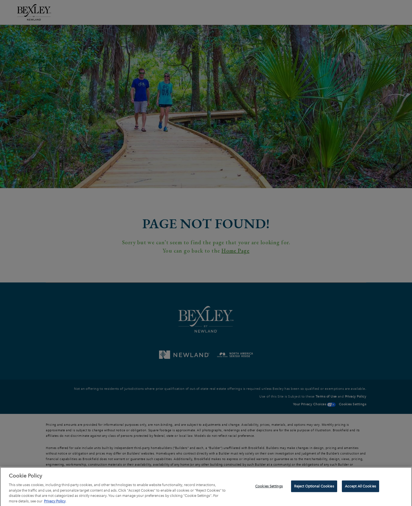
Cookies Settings (269, 487)
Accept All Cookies (360, 487)
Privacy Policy (54, 502)
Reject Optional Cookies (314, 487)
